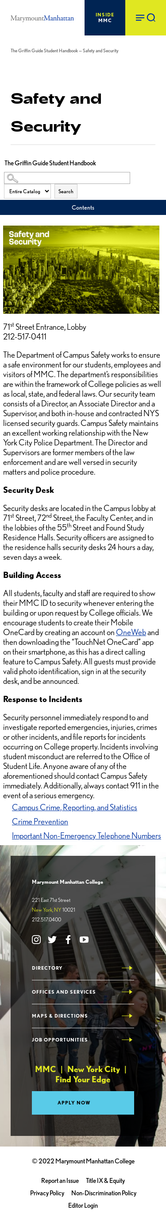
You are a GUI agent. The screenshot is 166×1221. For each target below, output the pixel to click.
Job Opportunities (60, 1040)
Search (65, 191)
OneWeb (131, 632)
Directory (47, 968)
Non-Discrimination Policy (103, 1193)
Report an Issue (60, 1181)
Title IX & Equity (105, 1181)
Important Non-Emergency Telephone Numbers (86, 836)
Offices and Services (64, 992)
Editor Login (83, 1205)
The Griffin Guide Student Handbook (44, 51)
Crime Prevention (40, 821)
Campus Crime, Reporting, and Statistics (74, 807)
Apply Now (74, 1103)
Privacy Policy (47, 1193)
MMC (105, 17)
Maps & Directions (60, 1016)
